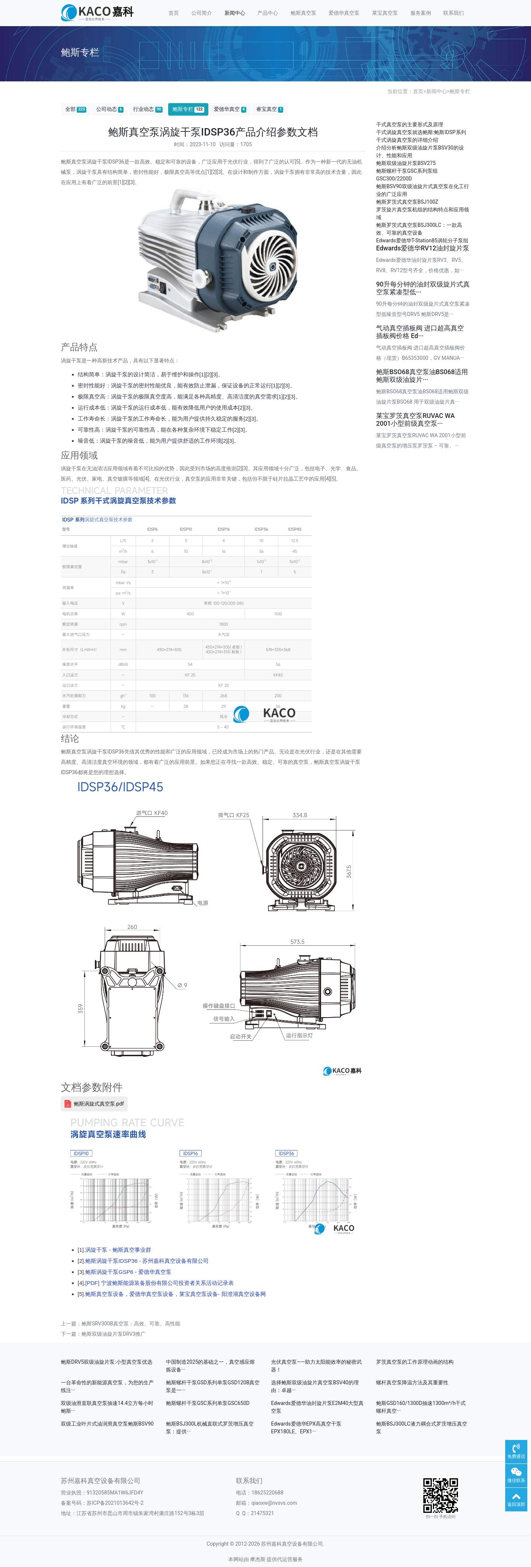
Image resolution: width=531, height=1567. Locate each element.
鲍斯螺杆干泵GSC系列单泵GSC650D (208, 1403)
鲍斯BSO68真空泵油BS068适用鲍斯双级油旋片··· (422, 375)
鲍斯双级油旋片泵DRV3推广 (113, 1334)
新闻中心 (235, 13)
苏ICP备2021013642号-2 (115, 1503)
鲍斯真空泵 (303, 13)
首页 (174, 13)
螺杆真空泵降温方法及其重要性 (412, 1382)
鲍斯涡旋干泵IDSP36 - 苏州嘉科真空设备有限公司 (147, 1261)
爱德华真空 (230, 109)
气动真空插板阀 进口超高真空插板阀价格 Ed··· (420, 332)
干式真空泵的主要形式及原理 (409, 124)
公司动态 (110, 109)
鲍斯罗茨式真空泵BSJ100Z (407, 202)
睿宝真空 (270, 109)
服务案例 (420, 13)
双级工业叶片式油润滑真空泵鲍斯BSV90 (107, 1424)
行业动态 (148, 109)
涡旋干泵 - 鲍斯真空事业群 (118, 1250)
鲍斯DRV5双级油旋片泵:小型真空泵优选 (106, 1362)
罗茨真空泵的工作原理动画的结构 (415, 1362)
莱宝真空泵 (385, 13)
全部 (76, 109)
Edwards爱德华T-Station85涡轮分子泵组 (422, 240)
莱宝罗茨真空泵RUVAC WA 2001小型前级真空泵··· (415, 419)
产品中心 (267, 13)
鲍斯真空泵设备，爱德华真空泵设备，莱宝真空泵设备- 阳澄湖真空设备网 (175, 1294)
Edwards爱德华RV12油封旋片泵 (422, 248)
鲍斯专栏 (460, 91)
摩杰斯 (258, 1559)
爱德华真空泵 (344, 13)
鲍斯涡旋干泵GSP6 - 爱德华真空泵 (128, 1272)
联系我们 (453, 13)
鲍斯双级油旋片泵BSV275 (406, 163)
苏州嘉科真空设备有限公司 (100, 1481)
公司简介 (201, 13)
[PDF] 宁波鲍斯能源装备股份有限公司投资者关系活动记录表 (159, 1283)
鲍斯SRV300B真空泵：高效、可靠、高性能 (130, 1324)
